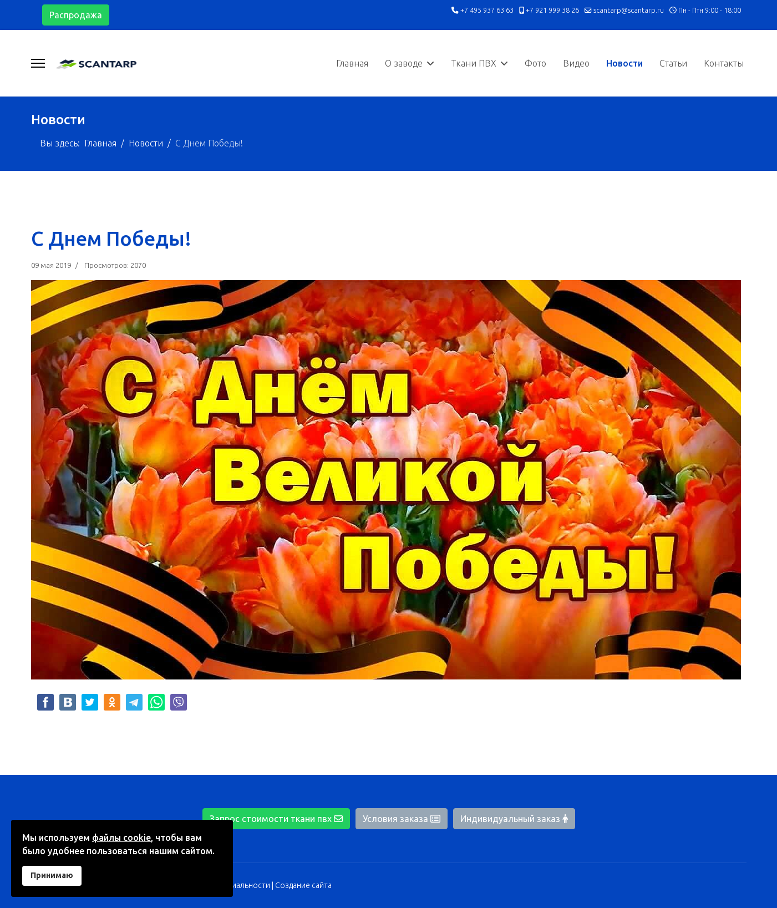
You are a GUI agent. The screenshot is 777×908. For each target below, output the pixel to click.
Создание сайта (303, 885)
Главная (352, 63)
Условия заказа (401, 819)
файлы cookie (121, 838)
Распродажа (75, 15)
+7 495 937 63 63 (487, 10)
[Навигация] (38, 63)
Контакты (724, 63)
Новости (624, 63)
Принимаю (52, 875)
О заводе (404, 63)
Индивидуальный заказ (514, 819)
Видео (576, 63)
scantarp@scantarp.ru (628, 10)
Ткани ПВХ (473, 63)
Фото (535, 63)
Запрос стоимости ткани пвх (276, 819)
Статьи (673, 63)
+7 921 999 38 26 (552, 10)
